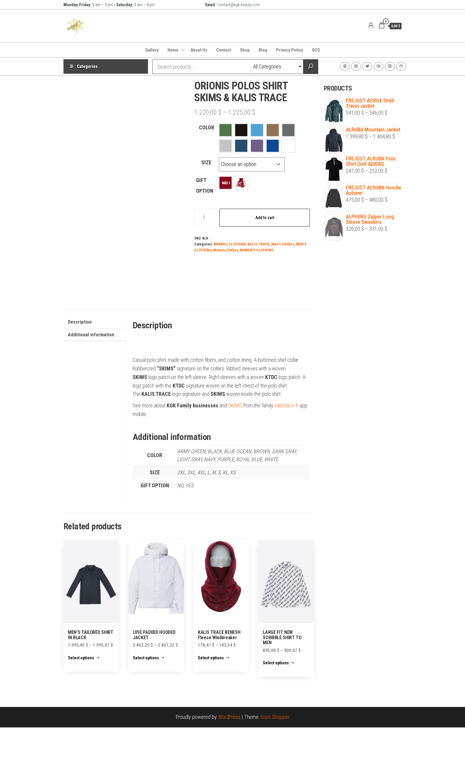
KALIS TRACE (259, 244)
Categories (87, 66)
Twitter (367, 66)
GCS (316, 50)
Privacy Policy (289, 50)
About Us (198, 50)
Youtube (378, 66)
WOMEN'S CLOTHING (256, 250)
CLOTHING (237, 244)
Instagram (356, 66)
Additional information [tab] (91, 364)
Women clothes (225, 250)
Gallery (152, 50)
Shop (245, 50)
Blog (263, 50)
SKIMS (235, 435)
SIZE (206, 162)
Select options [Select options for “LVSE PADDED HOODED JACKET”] (146, 687)
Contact (223, 50)
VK (390, 66)
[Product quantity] (206, 217)
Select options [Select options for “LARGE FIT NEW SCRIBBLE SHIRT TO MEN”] (276, 692)
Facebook (345, 66)
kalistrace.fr (286, 435)
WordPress (229, 747)
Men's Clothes (282, 244)
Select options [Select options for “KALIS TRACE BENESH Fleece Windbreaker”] (211, 687)
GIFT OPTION (204, 185)
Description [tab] (80, 351)
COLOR (206, 127)
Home (173, 50)
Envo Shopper (275, 747)
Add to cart (264, 217)
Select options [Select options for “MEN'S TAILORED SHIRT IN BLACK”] (81, 687)
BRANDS (220, 244)
